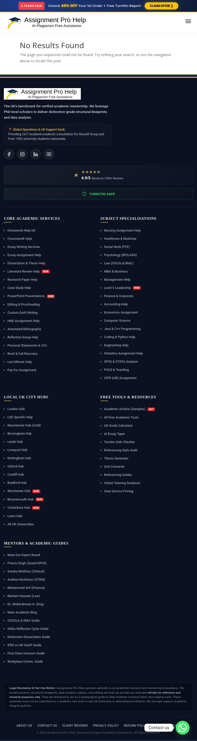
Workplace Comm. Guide (25, 661)
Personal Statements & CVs (27, 345)
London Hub (16, 409)
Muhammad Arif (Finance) (26, 588)
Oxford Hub (15, 466)
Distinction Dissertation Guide (28, 637)
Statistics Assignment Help (123, 353)
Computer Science (117, 320)
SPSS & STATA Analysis (121, 361)
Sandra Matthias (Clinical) (26, 571)
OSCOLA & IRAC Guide (23, 620)
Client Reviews (75, 725)
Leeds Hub (15, 442)
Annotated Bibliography (24, 329)
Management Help (117, 279)
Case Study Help (19, 288)
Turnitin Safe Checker (119, 442)
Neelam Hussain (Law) (23, 596)
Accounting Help (116, 304)
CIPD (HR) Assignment (120, 378)
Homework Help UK (21, 230)
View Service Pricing (118, 491)
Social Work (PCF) (117, 247)
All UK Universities (20, 524)
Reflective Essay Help (22, 337)
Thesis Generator (116, 458)
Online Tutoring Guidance (122, 483)
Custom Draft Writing (22, 313)
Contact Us (47, 725)
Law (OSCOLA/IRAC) (119, 263)
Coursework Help (19, 239)
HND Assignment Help (23, 321)
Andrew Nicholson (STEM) (26, 579)
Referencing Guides (118, 475)
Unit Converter (114, 466)
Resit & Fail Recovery (22, 354)
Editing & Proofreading (23, 304)
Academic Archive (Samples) (129, 409)
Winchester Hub (23, 491)
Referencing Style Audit (121, 450)
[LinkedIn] (36, 154)
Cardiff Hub (15, 474)
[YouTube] (49, 154)
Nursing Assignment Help (122, 230)
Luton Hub (14, 516)
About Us (24, 725)
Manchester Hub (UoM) (24, 425)
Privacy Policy (106, 725)
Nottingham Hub (19, 458)
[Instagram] (22, 154)
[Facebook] (9, 154)
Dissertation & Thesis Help (26, 263)
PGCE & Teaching (116, 370)
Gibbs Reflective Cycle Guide (27, 629)
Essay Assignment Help (24, 255)
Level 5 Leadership (122, 288)
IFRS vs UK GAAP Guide (24, 645)
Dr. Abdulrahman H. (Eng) (25, 604)
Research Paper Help (22, 279)
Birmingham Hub (19, 433)
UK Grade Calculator (118, 425)
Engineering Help (116, 345)
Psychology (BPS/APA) (120, 255)
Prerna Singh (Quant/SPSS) (27, 563)
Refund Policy (136, 725)
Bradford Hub (17, 483)
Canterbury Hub (23, 508)
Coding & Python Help (119, 337)
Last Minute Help (19, 362)
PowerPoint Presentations (31, 296)
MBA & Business (116, 271)
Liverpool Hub (17, 450)
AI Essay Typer (114, 434)
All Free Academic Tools (121, 417)
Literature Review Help (28, 271)
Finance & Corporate (118, 296)
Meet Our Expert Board (23, 555)
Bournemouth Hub (25, 499)
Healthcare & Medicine (120, 239)
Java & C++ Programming (122, 329)
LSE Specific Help (20, 417)
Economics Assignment (121, 312)
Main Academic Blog (22, 612)
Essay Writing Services (23, 247)
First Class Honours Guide (26, 653)
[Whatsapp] (183, 728)
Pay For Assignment (21, 370)
